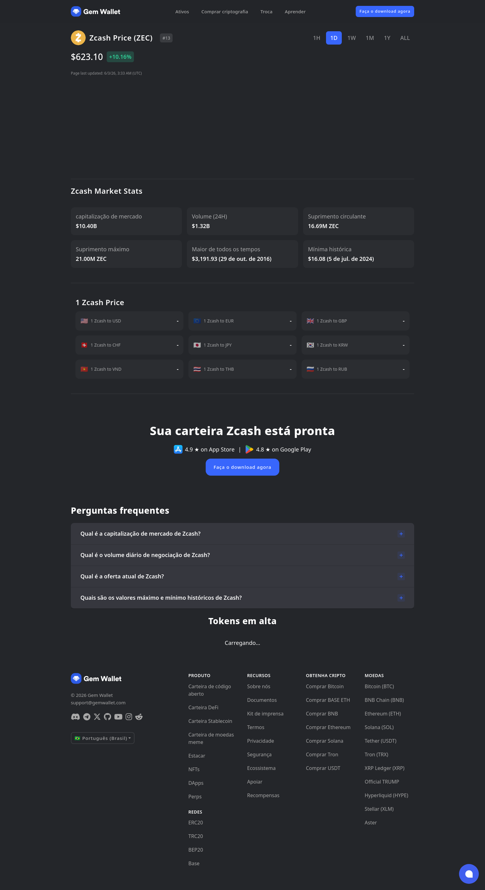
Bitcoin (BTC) (379, 686)
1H (316, 37)
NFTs (194, 769)
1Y (387, 37)
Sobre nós (258, 686)
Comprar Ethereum (328, 727)
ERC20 (195, 822)
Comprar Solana (324, 740)
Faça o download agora (384, 11)
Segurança (259, 754)
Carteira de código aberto (209, 690)
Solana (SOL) (379, 727)
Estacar (196, 755)
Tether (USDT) (380, 740)
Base (194, 863)
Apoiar (254, 781)
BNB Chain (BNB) (384, 700)
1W (351, 37)
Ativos (182, 11)
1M (370, 37)
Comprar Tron (322, 754)
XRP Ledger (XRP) (385, 768)
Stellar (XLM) (379, 809)
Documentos (262, 700)
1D (333, 37)
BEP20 (195, 849)
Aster (371, 822)
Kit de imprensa (265, 713)
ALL (405, 37)
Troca (266, 11)
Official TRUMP (382, 781)
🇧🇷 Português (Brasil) (101, 738)
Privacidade (260, 740)
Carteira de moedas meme (211, 738)
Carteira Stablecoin (210, 721)
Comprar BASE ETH (328, 700)
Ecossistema (261, 768)
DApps (196, 783)
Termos (255, 727)
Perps (195, 796)
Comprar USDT (323, 768)
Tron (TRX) (376, 754)
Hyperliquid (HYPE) (386, 795)
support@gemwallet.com (98, 702)
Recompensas (263, 795)
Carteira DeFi (203, 707)
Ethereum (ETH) (383, 713)
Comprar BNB (322, 713)
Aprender (295, 11)
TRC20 (195, 836)
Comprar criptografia (224, 11)
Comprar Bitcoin (325, 686)
